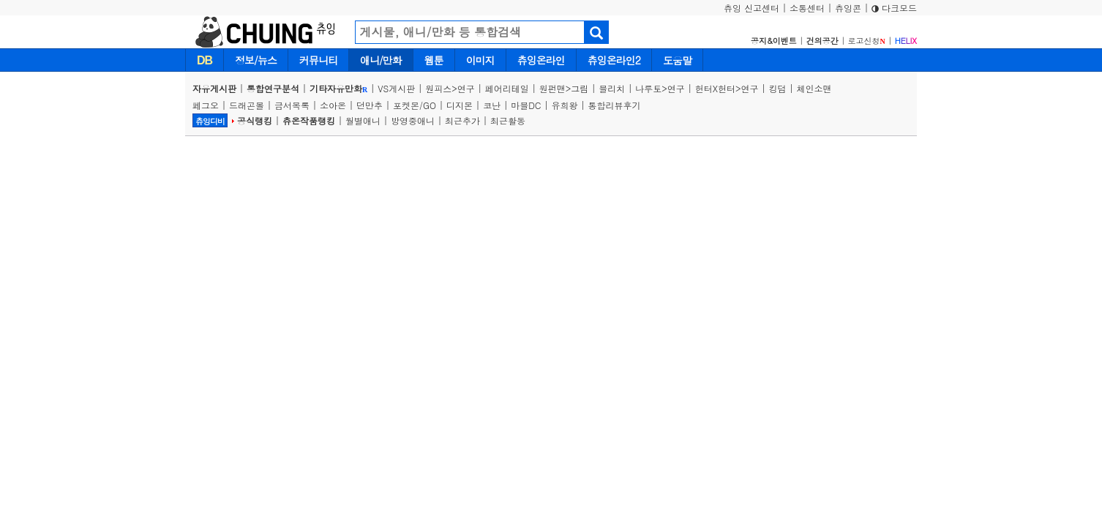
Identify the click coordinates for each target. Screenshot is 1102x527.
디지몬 (459, 105)
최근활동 (507, 120)
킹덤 (778, 88)
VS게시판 (396, 88)
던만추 (369, 105)
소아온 (333, 105)
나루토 (648, 88)
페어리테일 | (512, 88)
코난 (492, 105)
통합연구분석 (273, 88)
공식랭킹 (254, 120)
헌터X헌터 (715, 88)
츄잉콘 (848, 7)
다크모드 (894, 7)
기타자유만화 (338, 88)
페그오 (205, 105)
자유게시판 (214, 88)
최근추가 (462, 120)
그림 (579, 88)
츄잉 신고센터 (751, 7)
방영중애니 (413, 120)
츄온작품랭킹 (308, 120)
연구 (466, 88)
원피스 (438, 88)
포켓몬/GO (414, 105)
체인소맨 (814, 88)
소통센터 (807, 7)
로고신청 (866, 40)
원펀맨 (552, 88)
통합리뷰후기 (614, 105)
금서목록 (292, 105)
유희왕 (565, 105)
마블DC (526, 105)
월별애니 (363, 120)
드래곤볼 (246, 105)
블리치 (612, 88)
